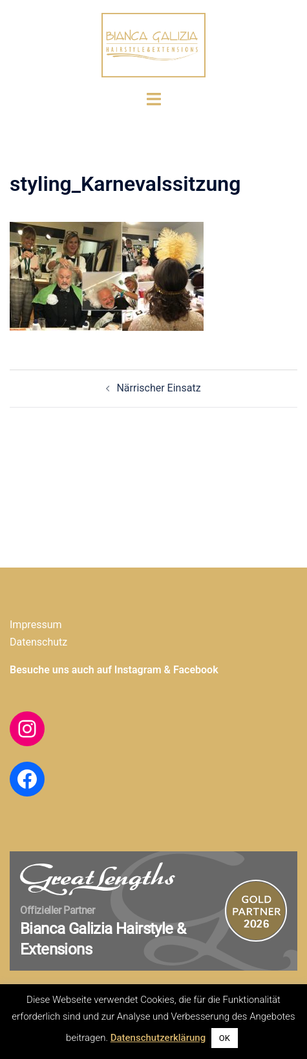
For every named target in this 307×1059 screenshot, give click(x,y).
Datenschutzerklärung (158, 1038)
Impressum (36, 625)
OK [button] (224, 1038)
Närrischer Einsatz (158, 388)
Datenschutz (38, 642)
